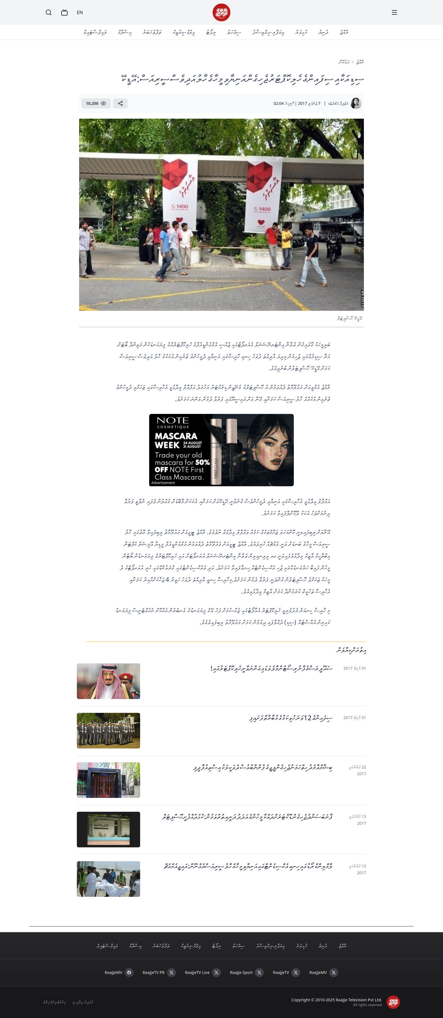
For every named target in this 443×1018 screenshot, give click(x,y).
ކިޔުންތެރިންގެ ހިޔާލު (54, 1002)
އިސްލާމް (124, 32)
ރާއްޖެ (344, 32)
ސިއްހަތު (234, 32)
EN (80, 12)
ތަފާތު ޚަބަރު (152, 32)
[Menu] (394, 12)
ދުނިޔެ (323, 32)
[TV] (64, 12)
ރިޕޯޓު (211, 32)
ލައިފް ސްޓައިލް (95, 32)
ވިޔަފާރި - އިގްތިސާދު (268, 32)
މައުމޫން (344, 61)
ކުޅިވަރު (301, 32)
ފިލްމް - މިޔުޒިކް (184, 32)
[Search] (48, 12)
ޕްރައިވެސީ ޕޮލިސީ (82, 1002)
